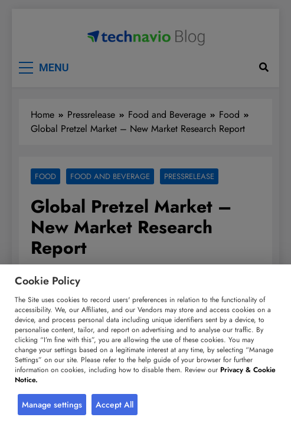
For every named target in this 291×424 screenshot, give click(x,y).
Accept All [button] (114, 404)
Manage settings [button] (52, 404)
